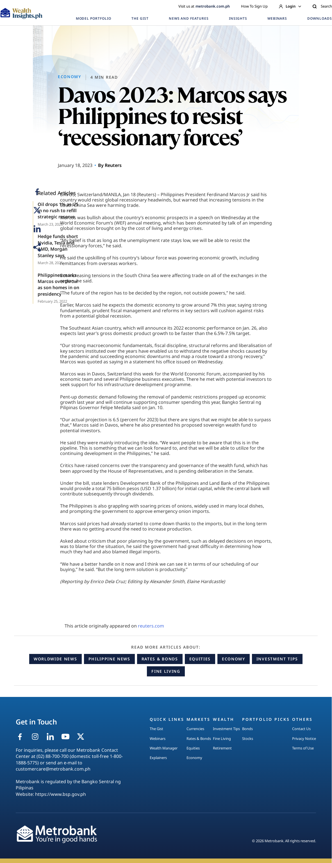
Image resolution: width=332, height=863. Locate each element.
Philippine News (109, 659)
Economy (233, 659)
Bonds (247, 728)
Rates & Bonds (160, 659)
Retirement (222, 748)
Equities (200, 659)
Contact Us (301, 728)
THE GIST (140, 18)
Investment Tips (277, 659)
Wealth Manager (164, 748)
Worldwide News (55, 659)
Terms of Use (303, 748)
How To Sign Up (254, 6)
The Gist (156, 728)
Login (290, 6)
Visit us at (204, 6)
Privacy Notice (304, 738)
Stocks (247, 738)
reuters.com (151, 626)
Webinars (157, 738)
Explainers (158, 757)
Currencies (195, 728)
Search (322, 6)
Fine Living (165, 671)
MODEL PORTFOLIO (93, 18)
